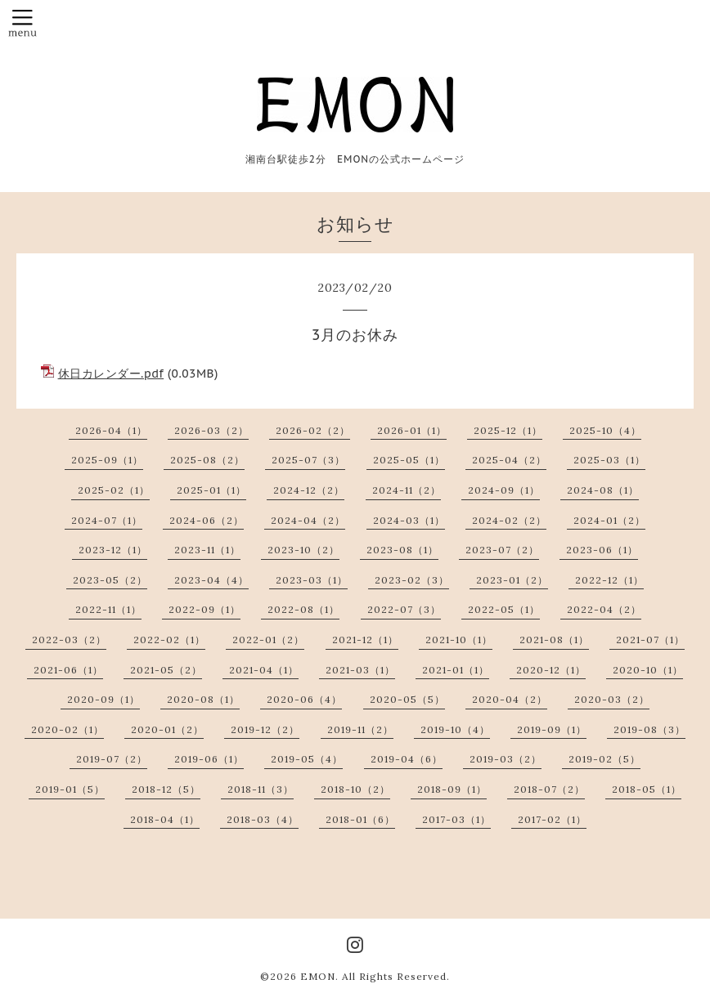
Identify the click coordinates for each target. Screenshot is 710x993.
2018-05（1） (646, 789)
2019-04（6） (407, 759)
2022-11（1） (108, 609)
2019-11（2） (360, 729)
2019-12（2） (265, 729)
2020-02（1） (67, 729)
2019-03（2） (505, 759)
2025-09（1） (107, 460)
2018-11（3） (260, 789)
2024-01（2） (609, 520)
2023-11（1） (207, 549)
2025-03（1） (609, 460)
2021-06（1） (68, 670)
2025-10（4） (605, 430)
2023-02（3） (412, 580)
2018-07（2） (549, 789)
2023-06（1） (602, 549)
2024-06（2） (206, 520)
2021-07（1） (650, 639)
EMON (317, 976)
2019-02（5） (604, 759)
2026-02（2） (313, 430)
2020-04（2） (509, 699)
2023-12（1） (113, 549)
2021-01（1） (455, 670)
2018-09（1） (452, 789)
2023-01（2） (512, 580)
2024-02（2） (509, 520)
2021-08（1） (554, 639)
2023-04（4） (211, 580)
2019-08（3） (649, 729)
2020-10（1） (648, 670)
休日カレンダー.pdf (111, 373)
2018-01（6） (360, 819)
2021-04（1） (264, 670)
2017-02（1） (552, 819)
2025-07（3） (308, 460)
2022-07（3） (404, 609)
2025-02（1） (114, 490)
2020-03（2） (611, 699)
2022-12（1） (609, 580)
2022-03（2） (69, 639)
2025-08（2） (207, 460)
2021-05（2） (166, 670)
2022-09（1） (204, 609)
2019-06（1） (209, 759)
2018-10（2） (355, 789)
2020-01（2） (167, 729)
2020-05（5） (407, 699)
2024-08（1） (603, 490)
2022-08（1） (303, 609)
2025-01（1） (211, 490)
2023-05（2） (110, 580)
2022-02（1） (169, 639)
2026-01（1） (412, 430)
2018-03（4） (263, 819)
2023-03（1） (312, 580)
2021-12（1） (365, 639)
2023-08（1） (402, 549)
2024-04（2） (308, 520)
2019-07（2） (111, 759)
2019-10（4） (455, 729)
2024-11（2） (406, 490)
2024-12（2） (308, 490)
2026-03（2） (211, 430)
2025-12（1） (508, 430)
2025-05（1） (409, 460)
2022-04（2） (604, 609)
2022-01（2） (268, 639)
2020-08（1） (203, 699)
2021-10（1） (458, 639)
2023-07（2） (502, 549)
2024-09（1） (504, 490)
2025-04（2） (509, 460)
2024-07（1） (106, 520)
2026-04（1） (111, 430)
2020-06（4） (304, 699)
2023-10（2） (303, 549)
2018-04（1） (165, 819)
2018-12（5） (166, 789)
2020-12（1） (551, 670)
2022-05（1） (504, 609)
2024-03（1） (409, 520)
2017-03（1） (456, 819)
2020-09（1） (103, 699)
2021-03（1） (360, 670)
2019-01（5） (70, 789)
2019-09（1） (551, 729)
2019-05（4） (307, 759)
